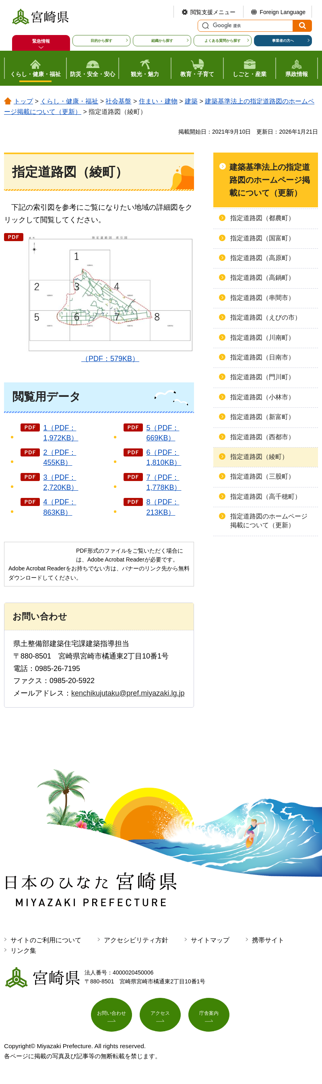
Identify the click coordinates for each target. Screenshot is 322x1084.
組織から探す (162, 41)
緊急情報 (41, 41)
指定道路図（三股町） (262, 476)
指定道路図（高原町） (262, 257)
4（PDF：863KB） (59, 507)
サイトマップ (210, 940)
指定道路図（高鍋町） (262, 277)
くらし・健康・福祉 (69, 101)
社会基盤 (118, 101)
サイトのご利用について (45, 940)
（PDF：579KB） (110, 298)
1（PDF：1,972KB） (60, 433)
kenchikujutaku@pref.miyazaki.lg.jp (127, 693)
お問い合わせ (111, 1017)
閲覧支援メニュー (212, 12)
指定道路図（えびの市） (265, 317)
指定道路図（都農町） (262, 218)
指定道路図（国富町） (262, 238)
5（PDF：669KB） (162, 433)
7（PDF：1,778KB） (163, 482)
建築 (191, 101)
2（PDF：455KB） (59, 457)
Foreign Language (282, 12)
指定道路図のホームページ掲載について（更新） (269, 521)
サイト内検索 (204, 26)
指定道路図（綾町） (259, 456)
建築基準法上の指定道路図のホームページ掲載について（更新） (269, 180)
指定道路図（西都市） (262, 437)
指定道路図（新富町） (262, 416)
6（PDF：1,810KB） (163, 457)
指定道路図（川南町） (262, 337)
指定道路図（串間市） (262, 297)
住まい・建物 (158, 101)
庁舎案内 (209, 1017)
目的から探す (101, 41)
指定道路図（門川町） (262, 377)
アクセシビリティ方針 (136, 940)
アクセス (160, 1017)
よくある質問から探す (222, 41)
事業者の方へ (283, 41)
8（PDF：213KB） (162, 507)
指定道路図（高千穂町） (265, 496)
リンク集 (23, 950)
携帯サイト (268, 940)
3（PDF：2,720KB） (60, 482)
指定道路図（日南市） (262, 357)
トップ (23, 101)
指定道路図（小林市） (262, 397)
